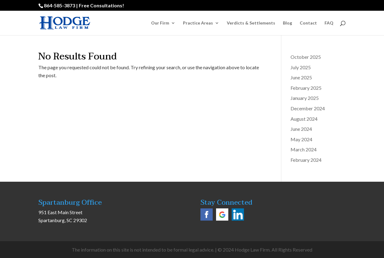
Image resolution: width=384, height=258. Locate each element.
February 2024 (306, 160)
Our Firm (160, 23)
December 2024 (308, 108)
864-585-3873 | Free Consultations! (84, 5)
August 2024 (304, 119)
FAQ (329, 23)
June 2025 (301, 77)
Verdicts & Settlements (251, 23)
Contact (308, 23)
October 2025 (306, 57)
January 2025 (305, 98)
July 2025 (301, 67)
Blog (287, 23)
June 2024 (301, 129)
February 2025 (306, 88)
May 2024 (301, 139)
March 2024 (304, 149)
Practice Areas (198, 23)
